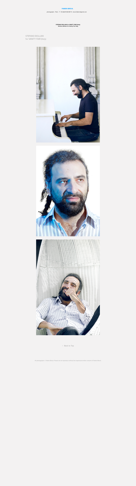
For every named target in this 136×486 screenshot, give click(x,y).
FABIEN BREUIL (67, 8)
